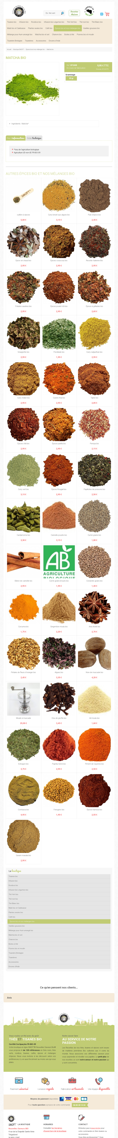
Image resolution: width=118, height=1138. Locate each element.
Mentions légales (42, 1135)
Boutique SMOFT (18, 49)
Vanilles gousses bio (91, 28)
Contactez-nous (85, 1119)
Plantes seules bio (35, 28)
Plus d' (15, 138)
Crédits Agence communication (70, 1135)
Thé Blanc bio (97, 22)
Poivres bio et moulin (85, 34)
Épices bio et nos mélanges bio (67, 28)
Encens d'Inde (54, 41)
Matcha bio (50, 49)
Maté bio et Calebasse (16, 28)
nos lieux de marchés (95, 1125)
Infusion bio (23, 22)
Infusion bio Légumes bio (54, 22)
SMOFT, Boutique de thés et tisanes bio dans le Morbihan (19, 11)
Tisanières (29, 41)
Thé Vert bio (72, 22)
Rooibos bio (36, 22)
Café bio (49, 28)
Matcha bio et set (42, 34)
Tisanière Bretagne (14, 41)
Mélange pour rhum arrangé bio (19, 34)
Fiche (34, 138)
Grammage (70, 75)
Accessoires (41, 41)
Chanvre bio (57, 34)
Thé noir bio (84, 22)
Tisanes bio (11, 22)
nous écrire (95, 1104)
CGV (53, 1135)
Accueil (9, 49)
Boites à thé (69, 34)
